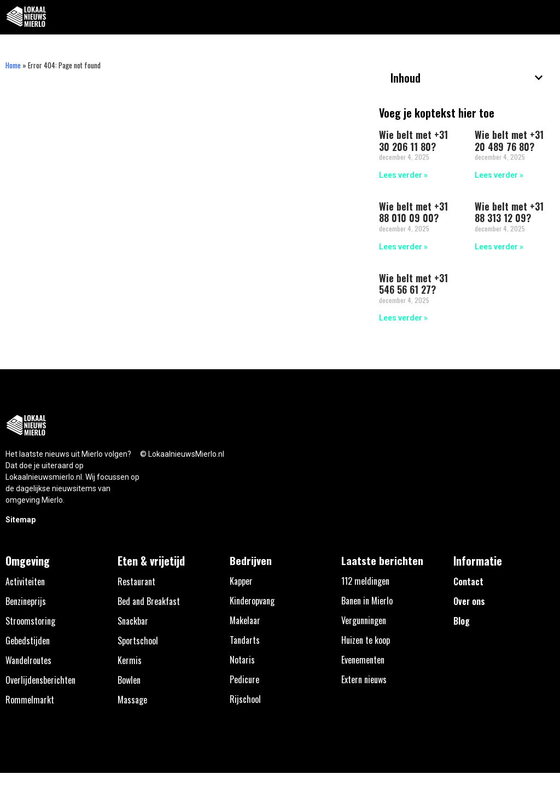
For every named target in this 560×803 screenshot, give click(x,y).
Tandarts (245, 640)
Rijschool (245, 699)
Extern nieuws (364, 679)
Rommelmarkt (29, 699)
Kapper (241, 580)
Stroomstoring (30, 620)
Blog (461, 620)
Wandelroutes (28, 660)
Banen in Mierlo (367, 600)
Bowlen (129, 679)
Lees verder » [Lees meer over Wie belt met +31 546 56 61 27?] (403, 317)
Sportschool (138, 640)
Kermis (130, 660)
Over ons (469, 601)
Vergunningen (363, 620)
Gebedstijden (27, 640)
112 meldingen (365, 580)
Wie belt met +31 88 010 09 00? (413, 212)
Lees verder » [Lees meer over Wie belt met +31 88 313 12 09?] (499, 246)
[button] (545, 17)
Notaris (242, 659)
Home (13, 65)
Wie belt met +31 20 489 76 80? (509, 140)
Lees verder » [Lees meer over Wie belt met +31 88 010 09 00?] (403, 246)
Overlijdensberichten (40, 679)
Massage (132, 699)
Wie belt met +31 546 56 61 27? (413, 284)
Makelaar (245, 620)
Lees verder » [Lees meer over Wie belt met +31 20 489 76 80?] (499, 175)
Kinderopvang (252, 600)
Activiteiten (25, 581)
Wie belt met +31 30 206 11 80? (413, 140)
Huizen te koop (365, 640)
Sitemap (20, 519)
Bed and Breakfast (149, 601)
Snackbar (133, 620)
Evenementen (362, 659)
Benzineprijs (25, 601)
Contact (468, 581)
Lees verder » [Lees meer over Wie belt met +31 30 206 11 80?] (403, 175)
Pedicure (244, 679)
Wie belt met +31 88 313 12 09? (509, 212)
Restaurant (136, 581)
